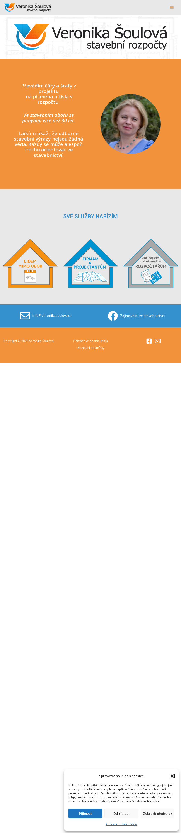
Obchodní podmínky (90, 347)
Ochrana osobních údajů (121, 824)
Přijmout (85, 814)
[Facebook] (149, 341)
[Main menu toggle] (172, 7)
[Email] (158, 341)
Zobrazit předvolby (157, 814)
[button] (172, 776)
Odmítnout (121, 814)
